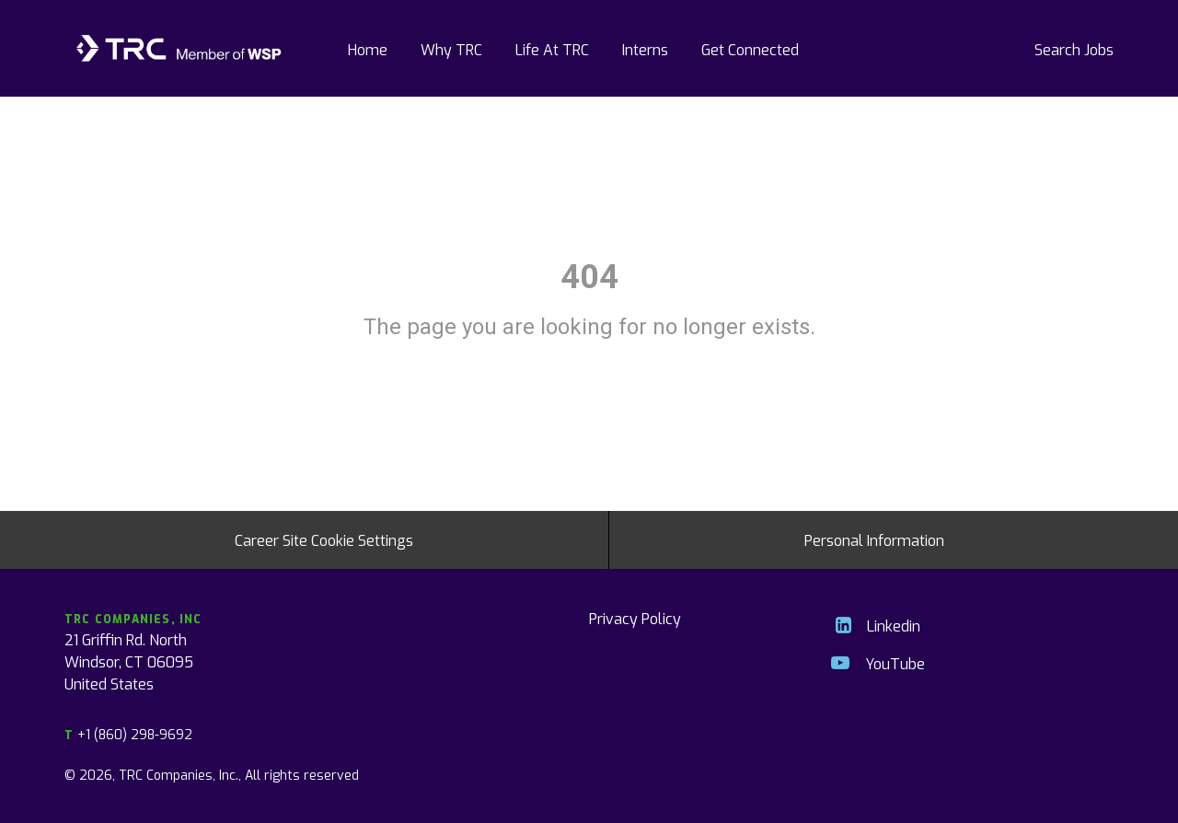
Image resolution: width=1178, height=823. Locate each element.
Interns (645, 49)
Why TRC (451, 49)
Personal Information (874, 539)
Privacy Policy (635, 618)
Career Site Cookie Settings (324, 539)
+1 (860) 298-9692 (128, 734)
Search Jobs (1074, 49)
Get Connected (750, 49)
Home (367, 49)
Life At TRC (552, 49)
